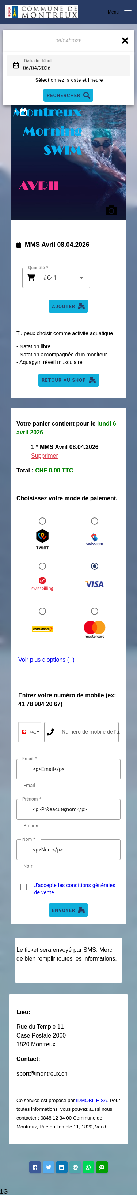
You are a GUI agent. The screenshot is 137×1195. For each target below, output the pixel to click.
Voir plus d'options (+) (46, 660)
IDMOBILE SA (91, 1100)
